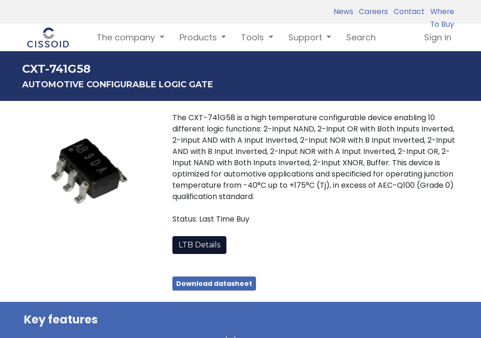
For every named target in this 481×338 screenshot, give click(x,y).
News (343, 11)
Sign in (437, 37)
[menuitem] (361, 37)
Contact (407, 11)
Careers (371, 11)
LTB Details (199, 244)
